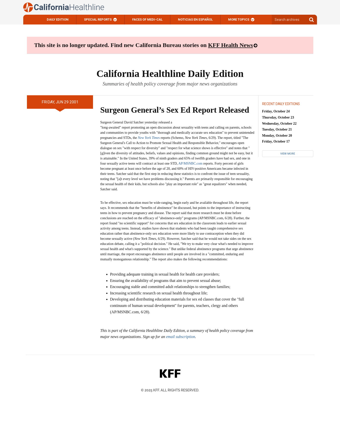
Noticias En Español (195, 19)
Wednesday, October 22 (279, 123)
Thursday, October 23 (278, 117)
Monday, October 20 (277, 135)
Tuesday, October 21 (277, 129)
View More (287, 153)
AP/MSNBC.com (190, 163)
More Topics (238, 19)
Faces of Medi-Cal (147, 19)
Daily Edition (58, 19)
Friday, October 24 (276, 111)
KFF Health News (230, 45)
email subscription (180, 337)
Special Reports (98, 19)
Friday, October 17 (276, 141)
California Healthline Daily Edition (170, 73)
